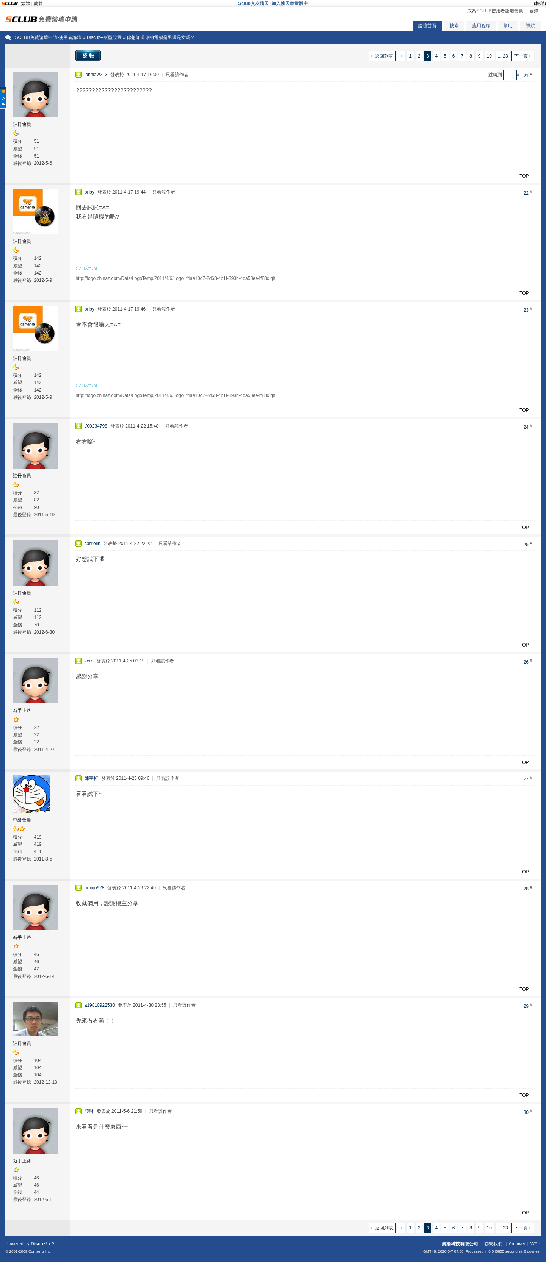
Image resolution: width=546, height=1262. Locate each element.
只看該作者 (177, 74)
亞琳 (89, 1111)
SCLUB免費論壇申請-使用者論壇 (48, 37)
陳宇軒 (91, 778)
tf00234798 (96, 426)
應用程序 (481, 25)
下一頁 (521, 56)
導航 (530, 25)
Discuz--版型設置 (104, 37)
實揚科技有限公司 (460, 1243)
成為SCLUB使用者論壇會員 (495, 11)
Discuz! (39, 1243)
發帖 (89, 55)
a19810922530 (100, 1005)
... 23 (503, 56)
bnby (89, 192)
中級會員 (22, 820)
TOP (524, 176)
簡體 (38, 3)
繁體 (25, 3)
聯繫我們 (493, 1243)
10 (489, 56)
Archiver (517, 1243)
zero (89, 661)
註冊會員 (22, 124)
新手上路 (22, 710)
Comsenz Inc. (40, 1251)
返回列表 (384, 56)
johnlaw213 (96, 74)
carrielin (92, 543)
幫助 (508, 25)
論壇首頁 (427, 25)
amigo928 (95, 887)
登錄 (533, 11)
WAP (535, 1243)
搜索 (454, 25)
